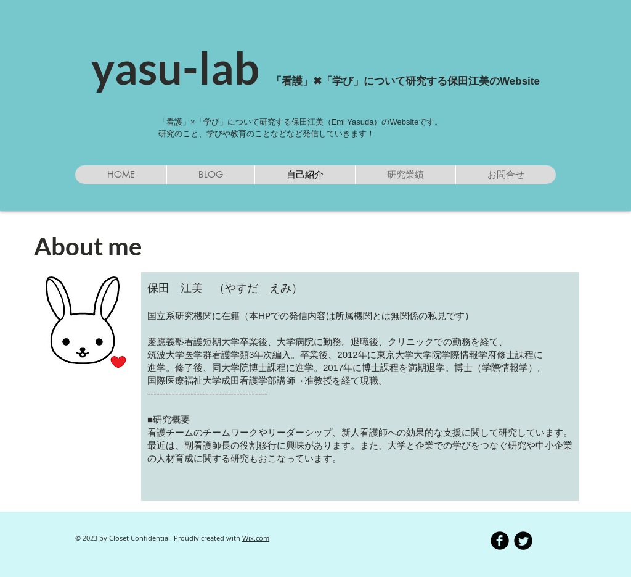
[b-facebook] (500, 540)
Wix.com (255, 537)
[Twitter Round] (523, 540)
